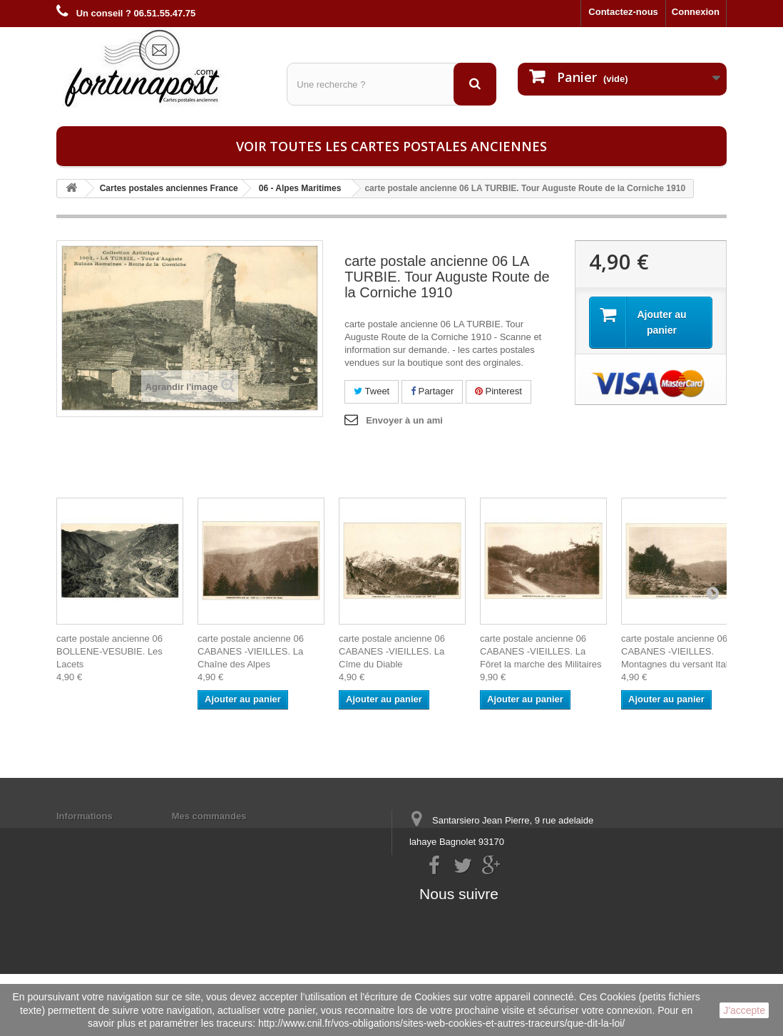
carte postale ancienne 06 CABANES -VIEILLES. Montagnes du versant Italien (680, 651)
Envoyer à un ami (404, 420)
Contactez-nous (623, 11)
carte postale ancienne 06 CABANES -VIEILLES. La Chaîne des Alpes (251, 651)
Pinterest (498, 391)
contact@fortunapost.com (519, 894)
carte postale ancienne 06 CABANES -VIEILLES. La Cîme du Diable (392, 651)
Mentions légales (93, 834)
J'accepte (744, 1010)
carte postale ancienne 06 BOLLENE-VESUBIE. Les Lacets (109, 651)
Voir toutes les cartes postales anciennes (391, 146)
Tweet (371, 391)
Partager (432, 391)
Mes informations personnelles (240, 834)
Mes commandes (209, 816)
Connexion (696, 11)
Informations (84, 816)
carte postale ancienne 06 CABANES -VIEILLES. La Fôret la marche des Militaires (541, 651)
